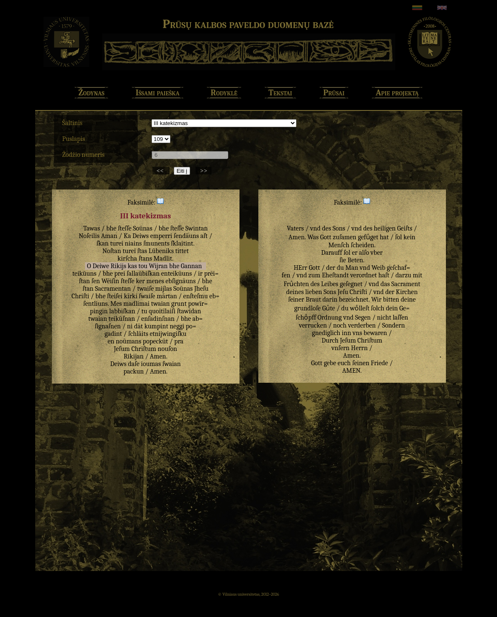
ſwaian (171, 364)
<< (161, 170)
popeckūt (155, 341)
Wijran (158, 266)
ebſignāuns (180, 281)
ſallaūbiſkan (143, 273)
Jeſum (122, 349)
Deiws (140, 236)
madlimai (137, 303)
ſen (95, 281)
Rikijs (118, 266)
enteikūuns (176, 273)
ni (129, 326)
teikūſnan (121, 319)
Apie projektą (397, 92)
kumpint (156, 326)
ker (140, 281)
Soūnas (142, 228)
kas (132, 266)
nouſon (167, 349)
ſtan (87, 288)
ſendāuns (186, 236)
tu (144, 311)
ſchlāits (138, 334)
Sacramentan (113, 288)
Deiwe (101, 266)
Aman (109, 236)
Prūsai (334, 92)
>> (203, 170)
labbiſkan (122, 311)
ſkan (102, 243)
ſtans (145, 258)
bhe (111, 228)
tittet (181, 251)
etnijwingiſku (168, 334)
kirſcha (127, 258)
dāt (138, 326)
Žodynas (91, 92)
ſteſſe (124, 228)
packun (134, 371)
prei (119, 273)
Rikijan (134, 356)
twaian (160, 303)
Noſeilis (89, 236)
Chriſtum (143, 349)
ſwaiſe (147, 296)
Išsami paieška (158, 92)
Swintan (196, 228)
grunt (179, 303)
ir (200, 273)
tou (143, 266)
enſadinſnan (158, 319)
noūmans (128, 341)
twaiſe (145, 288)
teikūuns (84, 273)
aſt (204, 236)
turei (117, 243)
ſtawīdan (189, 311)
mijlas (163, 288)
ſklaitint (182, 243)
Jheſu (201, 288)
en (111, 341)
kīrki (130, 296)
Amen (158, 356)
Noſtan (111, 251)
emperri (161, 236)
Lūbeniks (161, 251)
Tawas (91, 228)
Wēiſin (110, 281)
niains (133, 243)
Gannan (191, 266)
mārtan (167, 296)
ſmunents (156, 243)
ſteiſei (115, 296)
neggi (177, 326)
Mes (116, 303)
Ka (127, 236)
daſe (133, 364)
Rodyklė (224, 92)
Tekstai (280, 92)
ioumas (151, 364)
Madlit (163, 258)
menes (155, 281)
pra (178, 341)
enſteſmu (195, 296)
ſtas (142, 251)
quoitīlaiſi (162, 311)
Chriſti (80, 296)
